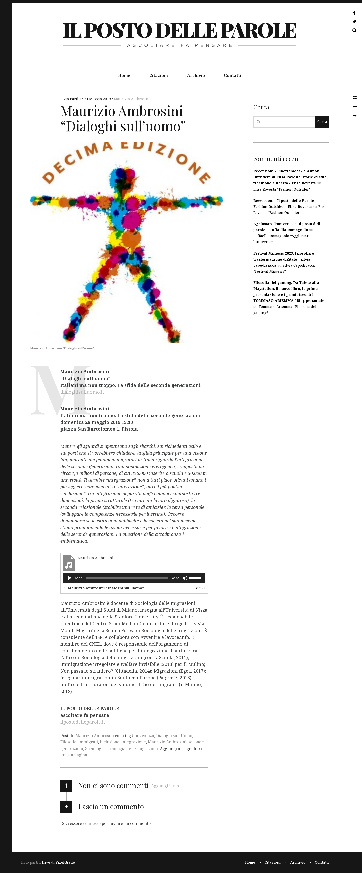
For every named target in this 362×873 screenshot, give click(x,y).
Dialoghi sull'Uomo (174, 735)
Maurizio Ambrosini (132, 99)
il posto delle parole (179, 29)
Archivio (196, 75)
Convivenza (143, 735)
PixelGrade (65, 862)
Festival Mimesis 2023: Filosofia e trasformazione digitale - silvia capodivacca (283, 259)
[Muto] (184, 578)
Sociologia (95, 748)
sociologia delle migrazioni (132, 748)
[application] (134, 578)
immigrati (88, 742)
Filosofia (68, 742)
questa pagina (73, 755)
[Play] (69, 578)
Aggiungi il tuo (165, 786)
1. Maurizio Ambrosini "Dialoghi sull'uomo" (104, 588)
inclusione (109, 742)
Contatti (232, 75)
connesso (92, 823)
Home (124, 75)
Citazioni (158, 75)
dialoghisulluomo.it (82, 392)
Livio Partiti (71, 99)
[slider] (127, 578)
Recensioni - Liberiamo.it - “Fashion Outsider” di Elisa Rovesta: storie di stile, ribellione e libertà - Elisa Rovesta (290, 177)
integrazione (133, 742)
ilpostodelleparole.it (82, 722)
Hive (46, 862)
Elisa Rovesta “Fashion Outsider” (282, 189)
